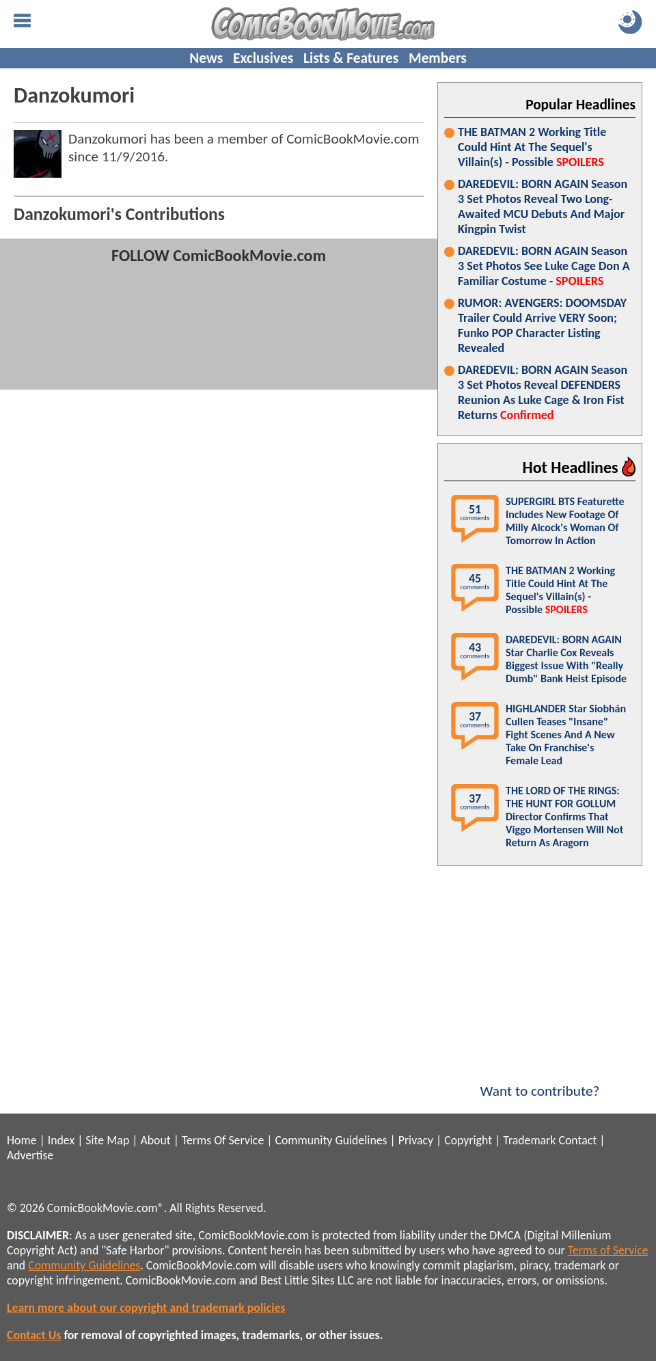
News (206, 58)
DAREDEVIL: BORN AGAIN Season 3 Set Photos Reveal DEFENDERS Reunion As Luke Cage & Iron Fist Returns (542, 392)
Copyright (468, 1140)
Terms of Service (608, 1250)
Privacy (415, 1140)
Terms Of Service (223, 1140)
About (155, 1140)
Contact (577, 1140)
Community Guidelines (331, 1140)
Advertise (30, 1155)
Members (438, 58)
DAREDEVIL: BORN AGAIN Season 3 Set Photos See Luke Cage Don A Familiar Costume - (544, 265)
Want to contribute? (539, 1082)
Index (61, 1140)
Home (21, 1140)
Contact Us (34, 1335)
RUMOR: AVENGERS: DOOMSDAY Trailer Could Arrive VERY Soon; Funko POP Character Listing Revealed (542, 325)
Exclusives (263, 58)
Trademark (529, 1140)
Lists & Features (350, 58)
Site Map (107, 1140)
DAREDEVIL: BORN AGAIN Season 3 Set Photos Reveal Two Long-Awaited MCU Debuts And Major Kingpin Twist (542, 206)
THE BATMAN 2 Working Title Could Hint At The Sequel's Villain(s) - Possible (532, 147)
